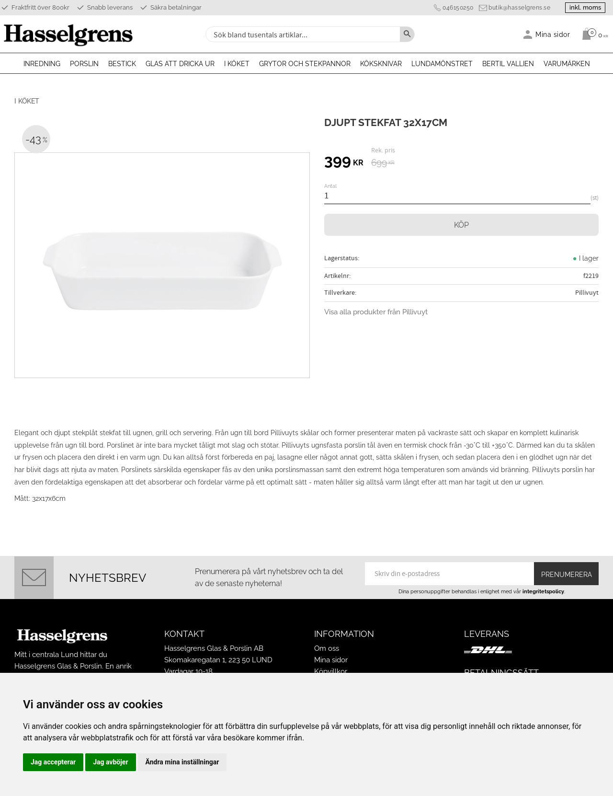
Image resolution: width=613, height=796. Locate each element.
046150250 (458, 7)
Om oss (326, 648)
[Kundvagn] (592, 34)
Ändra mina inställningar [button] (182, 762)
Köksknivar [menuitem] (381, 64)
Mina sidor (331, 660)
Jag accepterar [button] (53, 762)
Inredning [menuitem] (41, 64)
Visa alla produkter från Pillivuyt (376, 312)
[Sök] (407, 34)
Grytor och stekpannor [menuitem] (305, 64)
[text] (343, 161)
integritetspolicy (543, 591)
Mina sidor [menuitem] (552, 34)
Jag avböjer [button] (110, 762)
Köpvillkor (330, 671)
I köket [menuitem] (237, 64)
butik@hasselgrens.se (519, 7)
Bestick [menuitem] (122, 64)
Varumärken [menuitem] (567, 64)
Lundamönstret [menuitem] (442, 64)
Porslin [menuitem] (84, 64)
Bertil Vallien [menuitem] (508, 64)
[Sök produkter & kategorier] (301, 34)
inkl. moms (585, 7)
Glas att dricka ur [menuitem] (180, 64)
